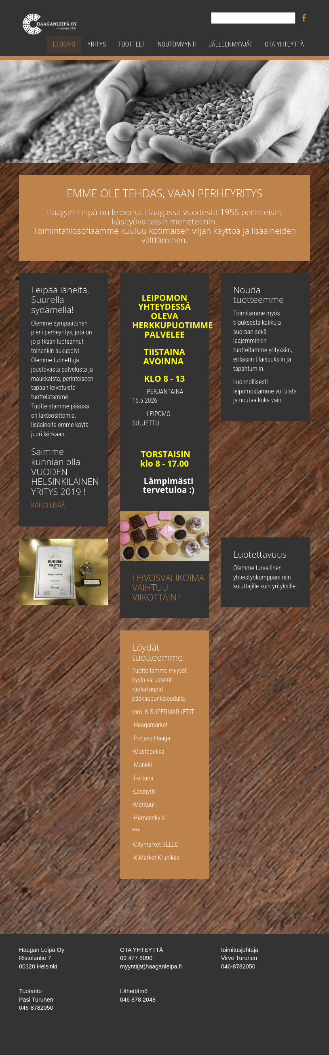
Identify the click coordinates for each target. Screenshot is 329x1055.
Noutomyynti (177, 44)
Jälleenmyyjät (230, 44)
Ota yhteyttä (284, 44)
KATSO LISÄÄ (48, 505)
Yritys (96, 44)
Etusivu (64, 44)
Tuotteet (132, 44)
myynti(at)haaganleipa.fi (151, 966)
